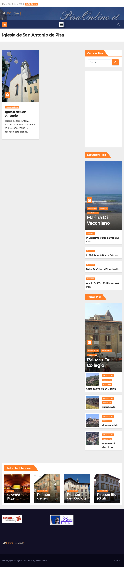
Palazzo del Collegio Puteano (99, 365)
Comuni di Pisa (93, 350)
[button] (118, 24)
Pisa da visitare (93, 213)
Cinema (10, 491)
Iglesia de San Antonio (15, 114)
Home (117, 561)
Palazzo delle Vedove (43, 498)
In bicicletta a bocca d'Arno (102, 255)
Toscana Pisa (92, 355)
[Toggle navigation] (61, 24)
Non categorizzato (12, 107)
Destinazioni (92, 208)
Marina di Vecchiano (98, 220)
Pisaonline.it (41, 561)
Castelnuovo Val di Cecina (101, 388)
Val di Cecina (106, 384)
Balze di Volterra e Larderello (102, 269)
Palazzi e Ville (106, 350)
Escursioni (103, 208)
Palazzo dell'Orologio (77, 498)
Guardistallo (108, 407)
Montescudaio (110, 425)
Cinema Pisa (13, 497)
